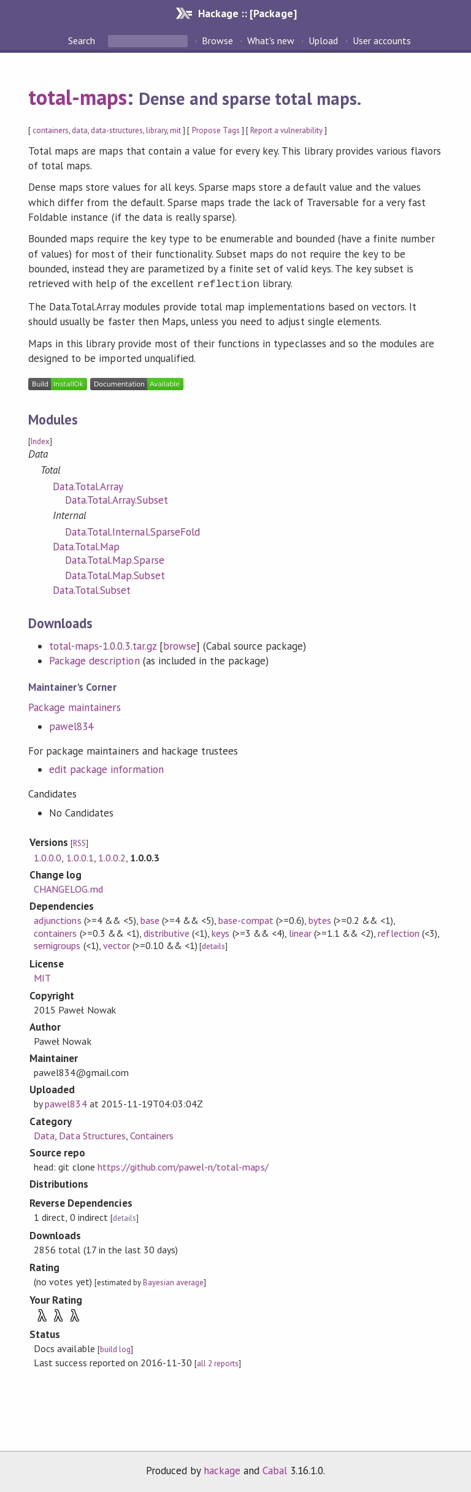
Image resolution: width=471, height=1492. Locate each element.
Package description (94, 659)
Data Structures (92, 1134)
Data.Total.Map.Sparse (114, 559)
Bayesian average (173, 1281)
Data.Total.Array (88, 485)
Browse (217, 40)
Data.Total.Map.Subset (115, 574)
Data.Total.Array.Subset (116, 499)
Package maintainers (74, 706)
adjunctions (57, 919)
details (213, 945)
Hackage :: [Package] (247, 13)
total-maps (77, 96)
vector (116, 944)
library (156, 130)
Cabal (274, 1469)
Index (40, 440)
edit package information (106, 768)
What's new (270, 40)
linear (300, 932)
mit (175, 130)
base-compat (245, 919)
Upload (323, 40)
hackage (222, 1469)
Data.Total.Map (86, 545)
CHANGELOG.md (68, 888)
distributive (167, 932)
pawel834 (71, 725)
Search (83, 40)
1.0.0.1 (80, 856)
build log (115, 1348)
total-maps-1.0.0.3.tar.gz (102, 645)
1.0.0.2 (112, 856)
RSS (79, 842)
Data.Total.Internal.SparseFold (132, 530)
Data (44, 1134)
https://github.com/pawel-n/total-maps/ (183, 1165)
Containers (152, 1134)
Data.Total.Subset (92, 589)
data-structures (117, 130)
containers (51, 130)
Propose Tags (216, 130)
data (79, 130)
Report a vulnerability (286, 130)
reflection (398, 932)
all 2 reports (218, 1362)
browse (179, 645)
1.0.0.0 (47, 856)
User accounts (382, 40)
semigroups (57, 944)
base (149, 919)
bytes (319, 919)
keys (220, 932)
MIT (42, 977)
